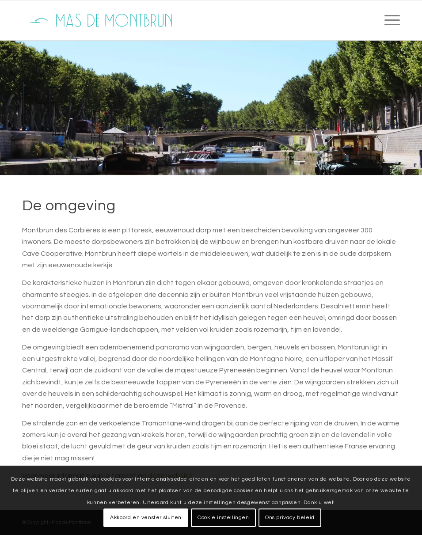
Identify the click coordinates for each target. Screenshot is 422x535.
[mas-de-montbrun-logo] (103, 20)
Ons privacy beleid (290, 517)
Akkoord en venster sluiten (146, 517)
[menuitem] (388, 20)
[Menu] (388, 20)
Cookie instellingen (223, 517)
